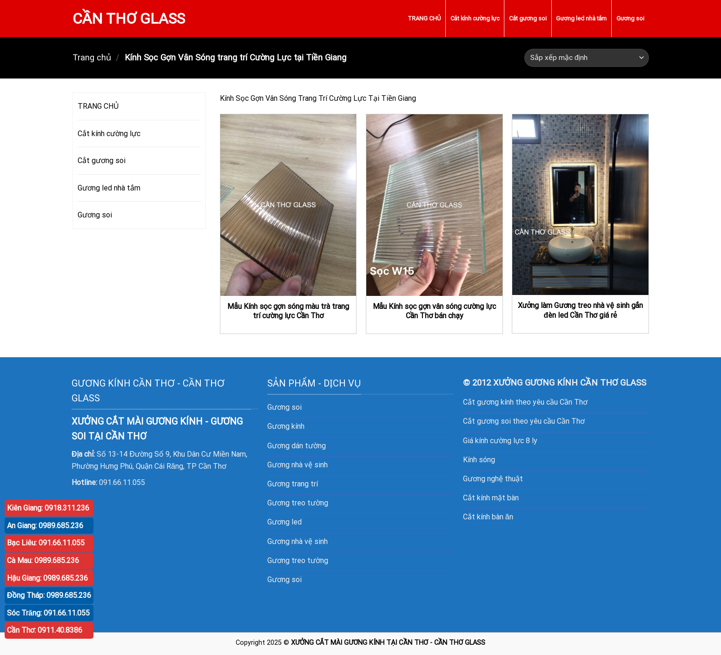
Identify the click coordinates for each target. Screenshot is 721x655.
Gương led (284, 521)
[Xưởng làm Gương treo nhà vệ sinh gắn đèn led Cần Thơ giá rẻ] (580, 204)
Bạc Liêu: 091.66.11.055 (46, 542)
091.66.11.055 (122, 482)
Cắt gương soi (528, 18)
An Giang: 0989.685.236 (45, 525)
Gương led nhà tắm (581, 18)
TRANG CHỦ (424, 18)
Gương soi (630, 18)
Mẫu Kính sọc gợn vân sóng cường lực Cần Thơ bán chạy (434, 311)
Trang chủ (92, 57)
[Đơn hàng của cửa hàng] (586, 58)
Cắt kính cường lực (475, 18)
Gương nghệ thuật (493, 478)
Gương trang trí (292, 483)
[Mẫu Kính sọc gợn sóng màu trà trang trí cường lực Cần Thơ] (288, 204)
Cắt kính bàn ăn (488, 516)
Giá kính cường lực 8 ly (500, 440)
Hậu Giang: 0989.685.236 (47, 578)
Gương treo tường (297, 560)
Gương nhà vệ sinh (297, 464)
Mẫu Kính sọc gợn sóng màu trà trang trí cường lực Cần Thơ (288, 311)
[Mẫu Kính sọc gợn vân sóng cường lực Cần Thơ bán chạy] (434, 204)
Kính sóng (479, 459)
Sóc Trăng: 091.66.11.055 (48, 613)
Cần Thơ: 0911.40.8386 (44, 630)
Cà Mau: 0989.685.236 (43, 560)
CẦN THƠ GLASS (129, 18)
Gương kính (285, 426)
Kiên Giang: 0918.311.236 (48, 508)
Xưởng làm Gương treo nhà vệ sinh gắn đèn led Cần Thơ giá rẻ (580, 310)
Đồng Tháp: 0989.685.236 (49, 595)
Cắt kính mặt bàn (491, 497)
